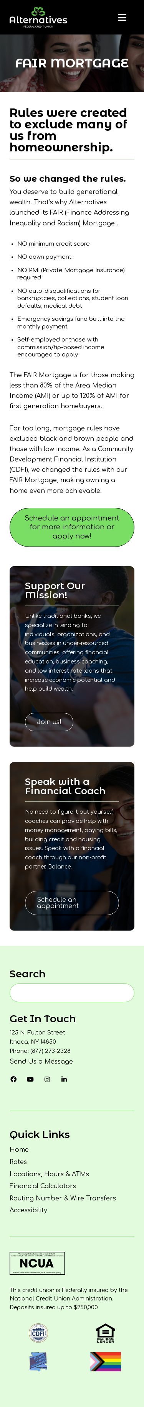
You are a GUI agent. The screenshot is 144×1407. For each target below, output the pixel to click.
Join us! (49, 722)
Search (28, 974)
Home (19, 1149)
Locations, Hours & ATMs (49, 1174)
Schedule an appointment (58, 903)
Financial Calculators (43, 1186)
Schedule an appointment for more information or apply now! (72, 527)
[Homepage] (38, 17)
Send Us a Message (41, 1061)
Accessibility (28, 1210)
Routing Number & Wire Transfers (63, 1198)
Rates (18, 1162)
